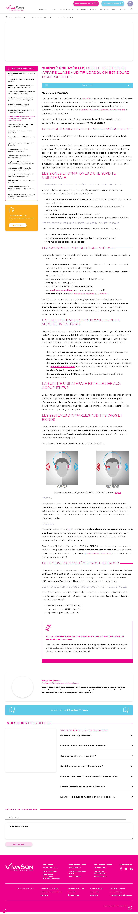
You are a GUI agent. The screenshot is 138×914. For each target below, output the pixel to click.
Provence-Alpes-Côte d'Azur (121, 897)
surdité (86, 99)
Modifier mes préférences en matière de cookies (51, 879)
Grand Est (72, 894)
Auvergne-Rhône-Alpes (49, 891)
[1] (69, 529)
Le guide (52, 9)
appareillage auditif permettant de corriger (103, 110)
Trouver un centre (110, 3)
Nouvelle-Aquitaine (117, 891)
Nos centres (48, 867)
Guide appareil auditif (77, 867)
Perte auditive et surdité (41, 17)
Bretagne (44, 897)
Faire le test (17, 225)
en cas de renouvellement (98, 553)
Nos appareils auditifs (87, 9)
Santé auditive (19, 17)
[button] (4, 910)
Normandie (94, 894)
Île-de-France (73, 897)
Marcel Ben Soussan (51, 683)
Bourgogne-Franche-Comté (51, 894)
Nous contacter (130, 3)
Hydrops (103, 294)
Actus (123, 9)
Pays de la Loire (116, 894)
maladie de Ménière (84, 294)
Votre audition (67, 9)
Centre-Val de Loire (76, 891)
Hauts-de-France (96, 891)
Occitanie (94, 897)
